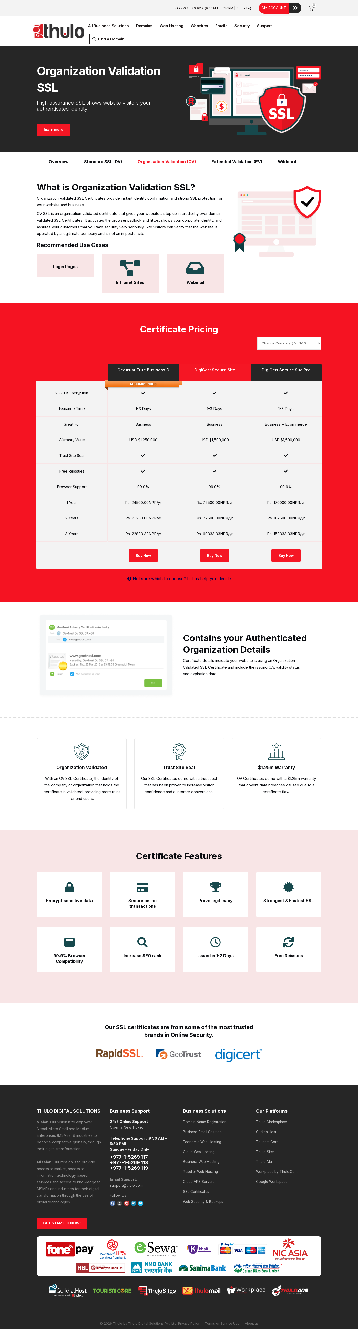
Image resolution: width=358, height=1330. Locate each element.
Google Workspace (272, 1177)
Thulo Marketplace (272, 1122)
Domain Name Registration (205, 1122)
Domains (144, 25)
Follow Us (118, 1195)
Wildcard (287, 161)
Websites (199, 25)
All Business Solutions (108, 25)
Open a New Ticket (126, 1127)
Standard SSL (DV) (103, 161)
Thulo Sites (265, 1149)
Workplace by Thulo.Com (277, 1168)
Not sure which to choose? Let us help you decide (179, 578)
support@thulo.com (126, 1185)
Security (242, 25)
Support (264, 25)
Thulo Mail (264, 1159)
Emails (221, 25)
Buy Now (143, 556)
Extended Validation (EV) (236, 161)
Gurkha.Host (266, 1131)
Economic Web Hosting (202, 1140)
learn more (55, 130)
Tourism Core (267, 1140)
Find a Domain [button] (108, 39)
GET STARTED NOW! (62, 1224)
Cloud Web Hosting (199, 1149)
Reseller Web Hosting (201, 1168)
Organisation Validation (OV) (167, 161)
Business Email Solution (202, 1131)
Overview (59, 161)
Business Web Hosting (202, 1159)
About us (252, 1324)
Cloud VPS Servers (199, 1177)
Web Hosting (171, 25)
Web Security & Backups (204, 1195)
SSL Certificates (196, 1186)
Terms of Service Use (222, 1324)
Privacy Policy (188, 1324)
